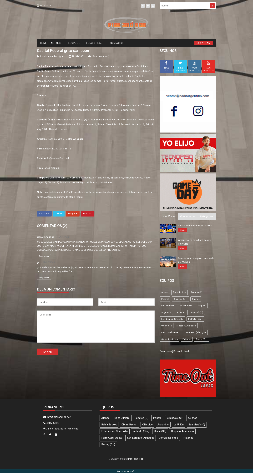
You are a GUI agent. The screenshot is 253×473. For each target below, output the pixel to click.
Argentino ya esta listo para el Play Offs (194, 242)
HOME (43, 43)
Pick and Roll (135, 458)
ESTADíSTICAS (95, 43)
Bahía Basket (167, 305)
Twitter (58, 213)
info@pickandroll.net (57, 417)
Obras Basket (185, 305)
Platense (186, 339)
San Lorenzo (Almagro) (194, 332)
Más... (183, 230)
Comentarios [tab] (187, 216)
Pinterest (87, 213)
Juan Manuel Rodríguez (52, 56)
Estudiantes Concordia (172, 319)
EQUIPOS (74, 43)
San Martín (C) (196, 312)
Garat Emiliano (45, 237)
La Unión (180, 312)
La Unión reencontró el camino (195, 225)
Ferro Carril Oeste (169, 332)
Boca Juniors (179, 292)
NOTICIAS (57, 43)
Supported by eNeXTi (126, 471)
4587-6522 (51, 422)
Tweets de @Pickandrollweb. (175, 351)
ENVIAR (47, 351)
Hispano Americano (186, 326)
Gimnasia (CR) (180, 299)
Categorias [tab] (206, 216)
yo (38, 262)
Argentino (166, 312)
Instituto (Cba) (195, 319)
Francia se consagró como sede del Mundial (196, 260)
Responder (44, 256)
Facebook (44, 213)
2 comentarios (100, 56)
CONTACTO (116, 43)
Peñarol (165, 299)
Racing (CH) (201, 339)
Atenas (164, 292)
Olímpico (201, 305)
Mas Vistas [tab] (169, 216)
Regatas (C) (196, 292)
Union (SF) (166, 326)
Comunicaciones (169, 339)
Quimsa (196, 299)
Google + (72, 213)
